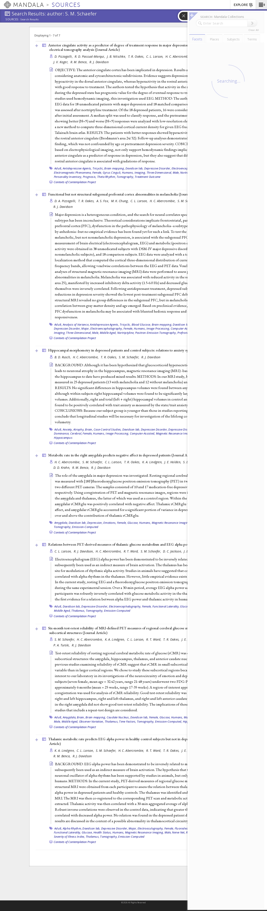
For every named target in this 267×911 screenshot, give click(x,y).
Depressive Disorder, (157, 168)
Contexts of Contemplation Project (75, 182)
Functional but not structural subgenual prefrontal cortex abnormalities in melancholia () (125, 194)
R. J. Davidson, (84, 551)
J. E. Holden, (173, 462)
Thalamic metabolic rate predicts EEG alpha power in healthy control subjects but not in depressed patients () (135, 741)
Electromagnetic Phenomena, (73, 173)
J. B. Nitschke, (117, 56)
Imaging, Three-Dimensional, (153, 173)
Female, (97, 173)
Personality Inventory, (68, 177)
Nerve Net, (178, 832)
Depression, (95, 523)
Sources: (12, 19)
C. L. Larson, (155, 56)
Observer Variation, (91, 721)
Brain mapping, (114, 168)
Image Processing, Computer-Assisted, (171, 328)
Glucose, (132, 523)
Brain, (89, 429)
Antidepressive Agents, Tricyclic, (83, 168)
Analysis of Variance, (76, 324)
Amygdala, (61, 523)
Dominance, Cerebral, (68, 433)
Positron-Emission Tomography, (156, 333)
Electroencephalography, (106, 328)
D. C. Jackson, (173, 551)
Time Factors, (127, 721)
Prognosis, (90, 177)
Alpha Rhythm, (72, 828)
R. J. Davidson (99, 62)
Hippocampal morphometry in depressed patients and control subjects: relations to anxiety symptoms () (137, 350)
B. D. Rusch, (63, 357)
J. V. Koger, (61, 62)
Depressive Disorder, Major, (72, 328)
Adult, (58, 168)
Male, (176, 173)
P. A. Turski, (62, 645)
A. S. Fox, (103, 201)
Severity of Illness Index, (69, 837)
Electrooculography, (151, 828)
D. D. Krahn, (62, 467)
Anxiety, (68, 429)
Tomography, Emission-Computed (76, 527)
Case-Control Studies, (107, 429)
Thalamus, (78, 611)
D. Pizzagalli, (64, 56)
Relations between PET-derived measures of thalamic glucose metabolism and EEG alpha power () (133, 544)
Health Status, (102, 832)
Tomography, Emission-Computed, (159, 721)
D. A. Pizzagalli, (66, 201)
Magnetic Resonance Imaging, (175, 433)
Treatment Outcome (147, 177)
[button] (261, 4)
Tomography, (125, 177)
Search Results (29, 19)
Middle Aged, (108, 333)
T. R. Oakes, (136, 56)
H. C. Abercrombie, (178, 56)
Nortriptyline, (125, 333)
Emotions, (109, 523)
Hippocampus (63, 438)
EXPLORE (243, 5)
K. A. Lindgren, (152, 462)
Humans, (128, 173)
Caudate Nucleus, (118, 717)
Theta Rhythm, (106, 177)
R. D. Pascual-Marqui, (90, 56)
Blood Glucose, (141, 324)
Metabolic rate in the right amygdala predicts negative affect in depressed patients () (122, 455)
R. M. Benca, (79, 62)
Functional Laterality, (166, 606)
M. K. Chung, (120, 201)
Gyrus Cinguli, (112, 173)
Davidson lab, (134, 168)
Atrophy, (78, 429)
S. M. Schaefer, (129, 357)
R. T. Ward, (132, 551)
